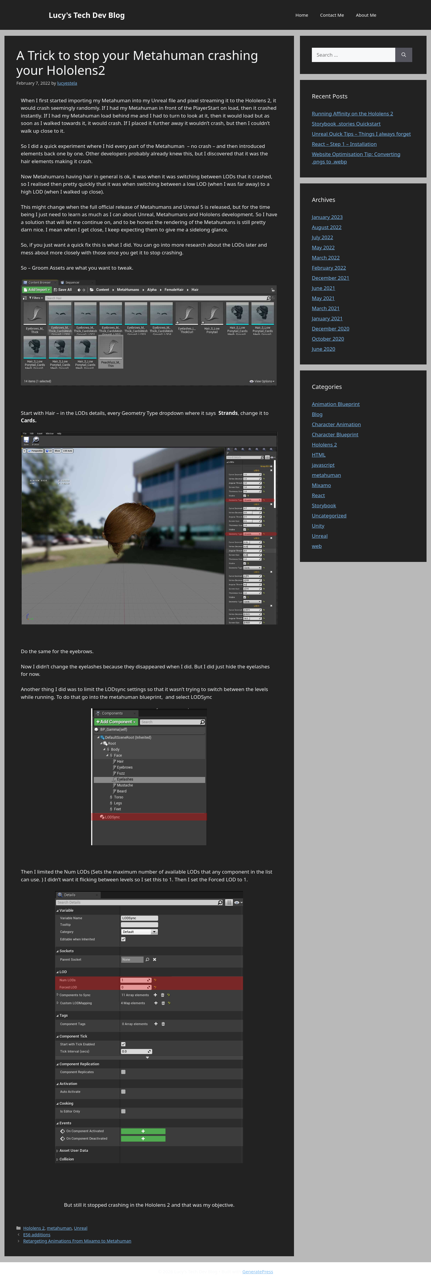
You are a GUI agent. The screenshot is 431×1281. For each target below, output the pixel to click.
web (317, 546)
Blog (317, 414)
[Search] (403, 55)
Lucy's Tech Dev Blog (87, 15)
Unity (318, 525)
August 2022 (327, 227)
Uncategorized (329, 515)
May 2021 (323, 298)
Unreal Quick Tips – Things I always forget (361, 133)
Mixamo (321, 485)
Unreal (80, 1228)
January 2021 (327, 318)
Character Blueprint (335, 434)
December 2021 (330, 277)
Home (301, 15)
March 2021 (326, 308)
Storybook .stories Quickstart (346, 123)
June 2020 (323, 348)
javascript (323, 464)
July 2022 (322, 237)
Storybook (324, 505)
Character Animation (336, 424)
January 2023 (327, 217)
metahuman (59, 1228)
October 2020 (328, 338)
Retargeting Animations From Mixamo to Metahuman (77, 1241)
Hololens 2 (34, 1228)
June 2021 (323, 288)
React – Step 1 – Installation (344, 143)
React (318, 495)
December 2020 (330, 328)
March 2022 (326, 257)
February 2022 (329, 267)
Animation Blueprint (336, 404)
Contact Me (332, 15)
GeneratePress (257, 1271)
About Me (366, 15)
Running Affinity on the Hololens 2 (352, 113)
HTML (319, 454)
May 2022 (323, 247)
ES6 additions (36, 1234)
